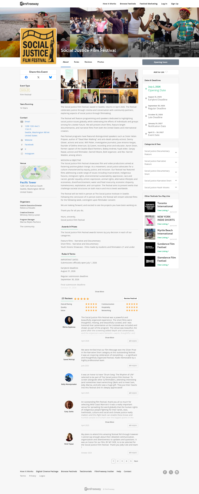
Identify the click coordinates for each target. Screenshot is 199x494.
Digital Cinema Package (47, 471)
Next (136, 461)
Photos (100, 62)
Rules (76, 62)
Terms (23, 475)
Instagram (29, 153)
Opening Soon (160, 62)
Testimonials (86, 471)
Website (28, 140)
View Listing (162, 210)
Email (27, 121)
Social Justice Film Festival (88, 50)
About (66, 62)
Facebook (29, 144)
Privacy (32, 475)
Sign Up (174, 3)
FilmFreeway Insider (104, 471)
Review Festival (130, 298)
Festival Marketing (148, 3)
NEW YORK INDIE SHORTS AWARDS (166, 220)
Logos (42, 475)
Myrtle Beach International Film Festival (165, 233)
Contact (127, 471)
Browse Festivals (128, 3)
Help (119, 471)
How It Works (109, 3)
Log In (164, 3)
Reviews (88, 62)
